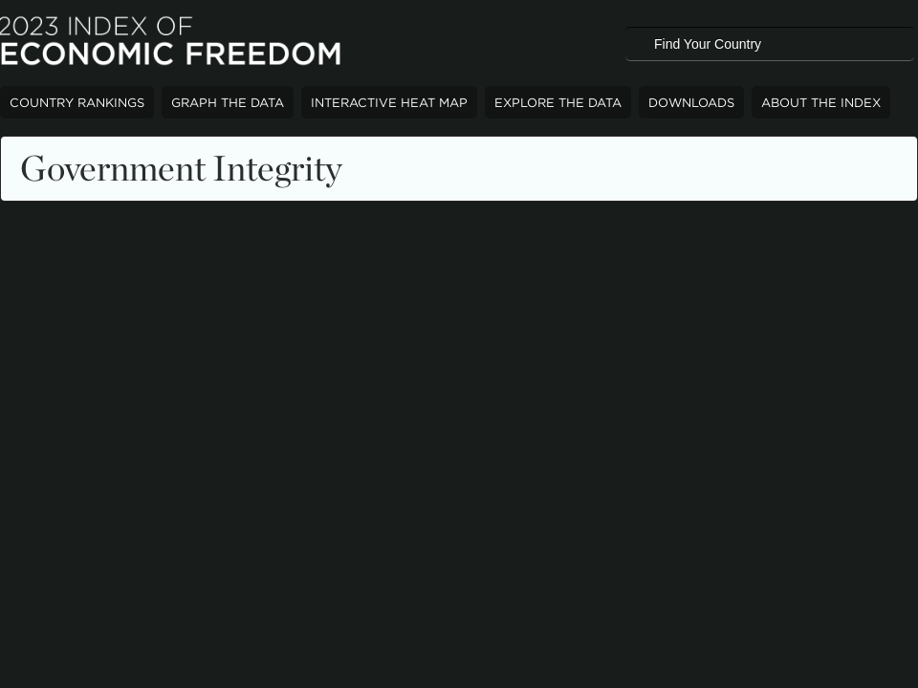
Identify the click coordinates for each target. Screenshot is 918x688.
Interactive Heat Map (389, 103)
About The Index (821, 103)
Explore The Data (558, 103)
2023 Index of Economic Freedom (171, 43)
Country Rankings (77, 103)
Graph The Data (227, 103)
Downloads (691, 103)
